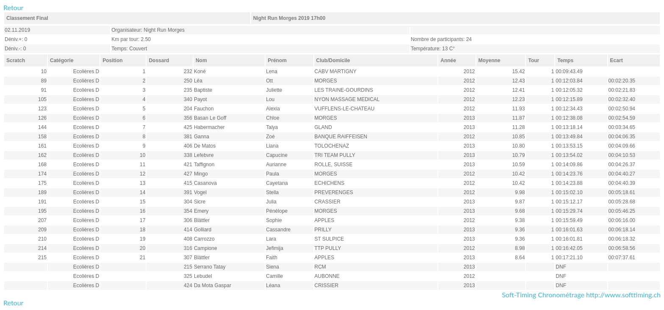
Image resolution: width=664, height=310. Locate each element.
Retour (13, 7)
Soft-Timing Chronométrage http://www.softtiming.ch (581, 295)
